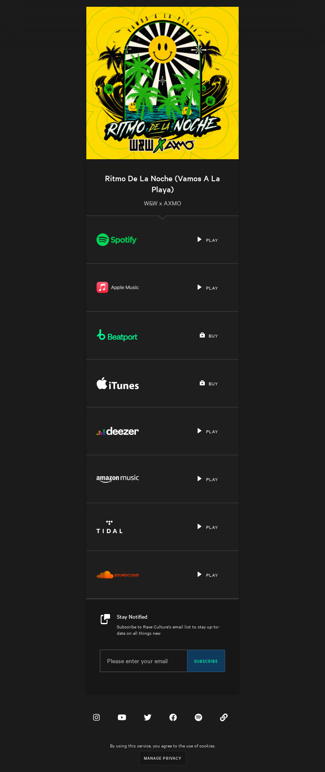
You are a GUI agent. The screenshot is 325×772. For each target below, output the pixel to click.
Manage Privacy (163, 758)
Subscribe (206, 661)
